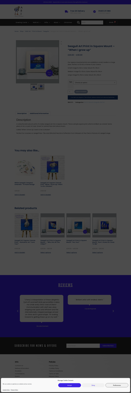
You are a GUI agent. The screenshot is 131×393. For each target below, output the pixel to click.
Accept (69, 385)
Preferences (117, 385)
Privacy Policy (14, 390)
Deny (93, 385)
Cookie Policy (6, 390)
